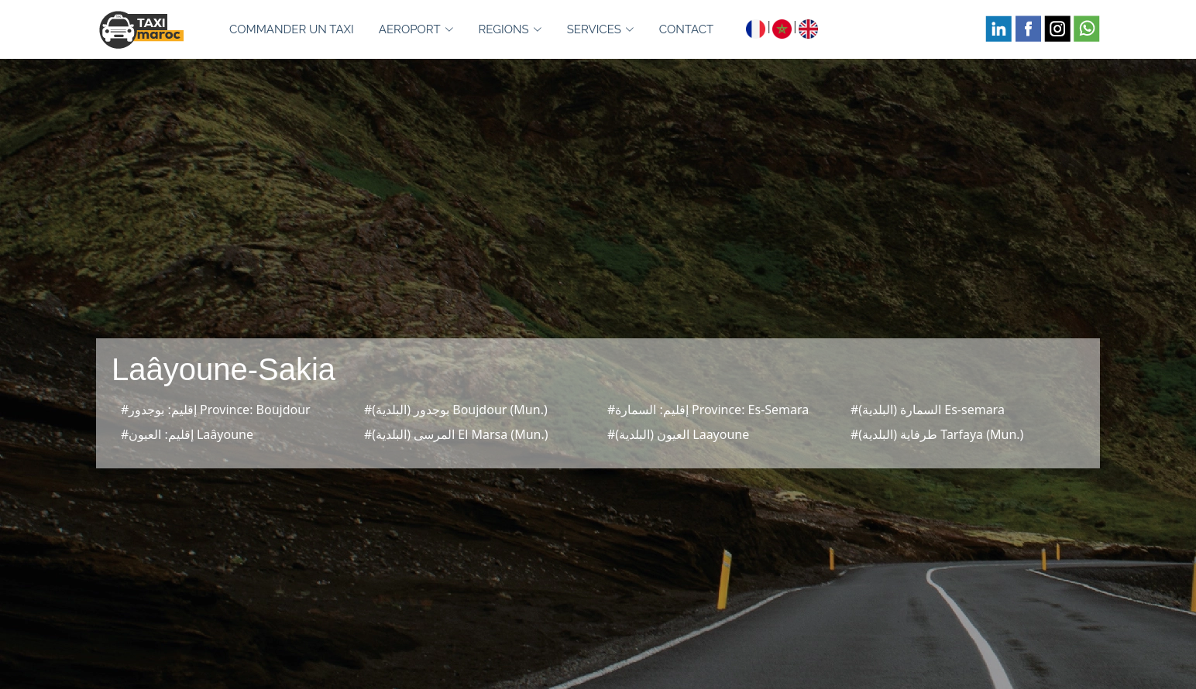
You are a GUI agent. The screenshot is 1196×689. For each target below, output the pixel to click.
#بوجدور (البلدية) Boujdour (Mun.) (456, 409)
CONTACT (686, 30)
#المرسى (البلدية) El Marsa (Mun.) (456, 434)
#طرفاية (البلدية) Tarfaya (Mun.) (937, 434)
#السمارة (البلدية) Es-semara (928, 409)
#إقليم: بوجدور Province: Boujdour (216, 409)
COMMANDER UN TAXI (291, 30)
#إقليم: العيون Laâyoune (187, 434)
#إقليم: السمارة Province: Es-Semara (708, 409)
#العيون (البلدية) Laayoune (678, 434)
